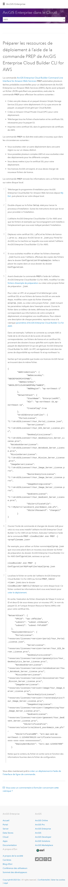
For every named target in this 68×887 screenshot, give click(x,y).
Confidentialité (44, 879)
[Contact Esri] (49, 858)
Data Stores (8, 832)
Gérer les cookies (58, 879)
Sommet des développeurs (15, 871)
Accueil (6, 819)
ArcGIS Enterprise (15, 4)
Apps (5, 840)
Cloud (5, 836)
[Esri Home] (40, 849)
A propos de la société (13, 855)
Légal (6, 882)
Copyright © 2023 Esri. (12, 879)
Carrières (7, 859)
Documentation (10, 844)
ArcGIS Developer (43, 836)
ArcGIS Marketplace (44, 844)
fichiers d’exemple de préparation (23, 282)
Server (6, 828)
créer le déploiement (17, 591)
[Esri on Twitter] (37, 858)
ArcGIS (38, 832)
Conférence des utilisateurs (15, 867)
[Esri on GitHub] (45, 858)
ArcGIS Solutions (42, 840)
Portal (5, 823)
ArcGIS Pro (40, 823)
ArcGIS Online (41, 819)
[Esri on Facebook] (41, 858)
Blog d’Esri (7, 863)
